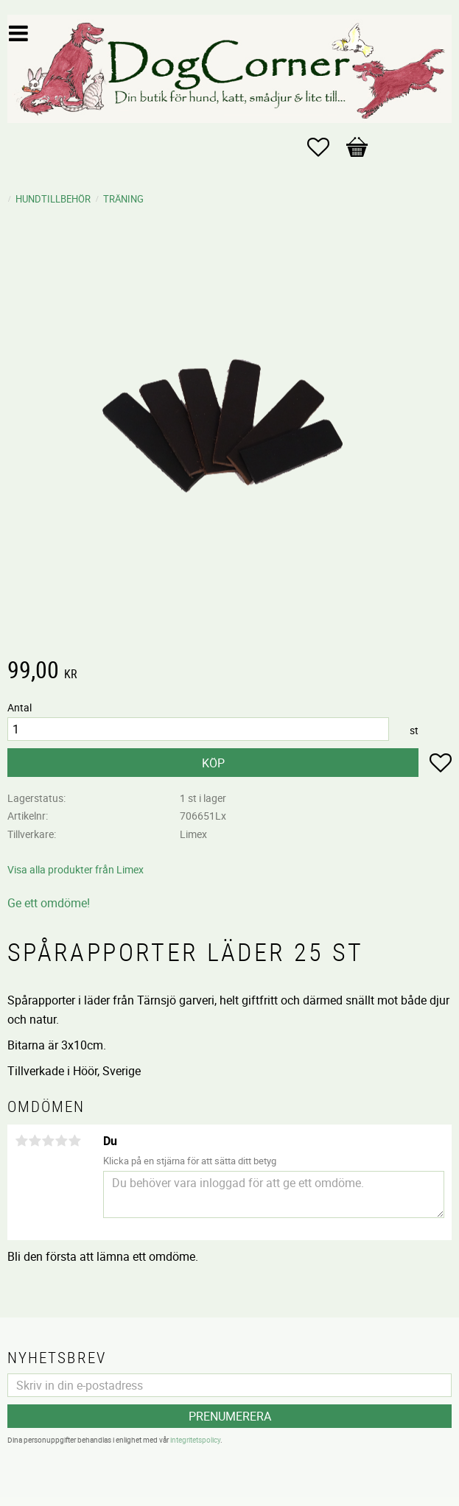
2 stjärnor (34, 1140)
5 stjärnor (74, 1140)
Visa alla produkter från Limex (75, 869)
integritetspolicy (195, 1440)
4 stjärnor (61, 1140)
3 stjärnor (48, 1140)
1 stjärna (21, 1140)
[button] (325, 147)
